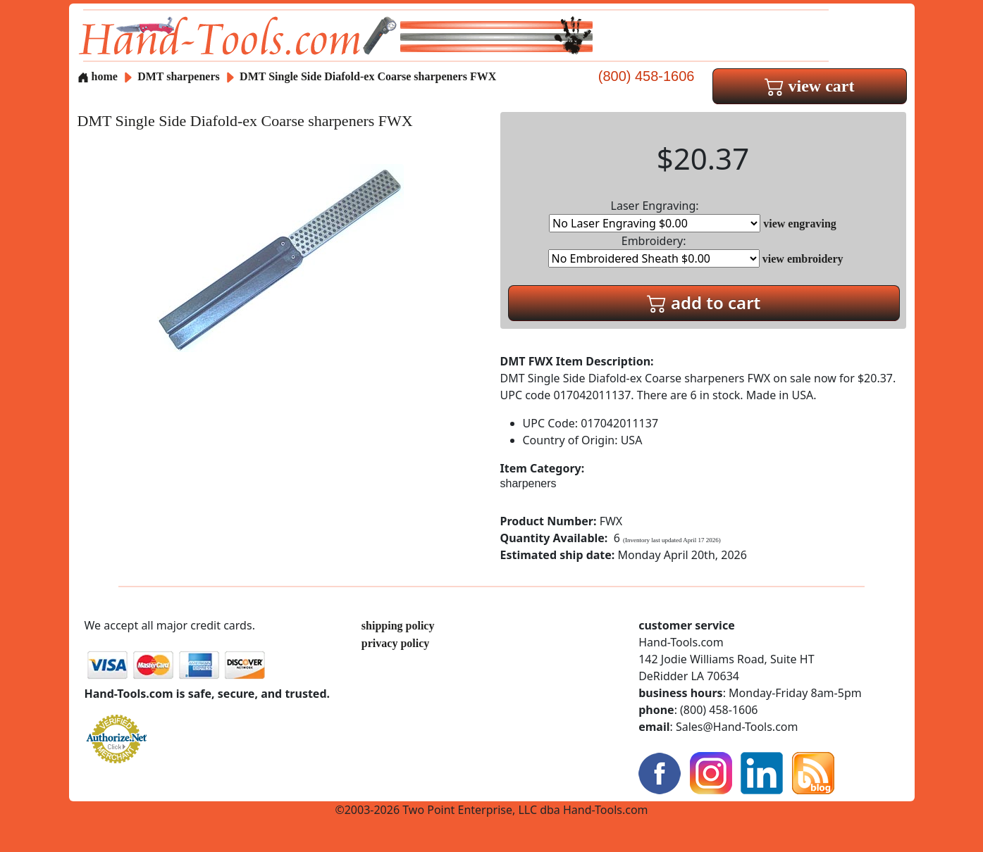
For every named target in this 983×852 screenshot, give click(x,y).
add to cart (704, 302)
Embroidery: (654, 250)
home (98, 76)
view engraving (799, 224)
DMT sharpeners (178, 76)
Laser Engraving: (654, 215)
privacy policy (395, 643)
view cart (810, 86)
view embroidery (802, 259)
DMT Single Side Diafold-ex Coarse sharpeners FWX (368, 76)
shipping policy (398, 626)
